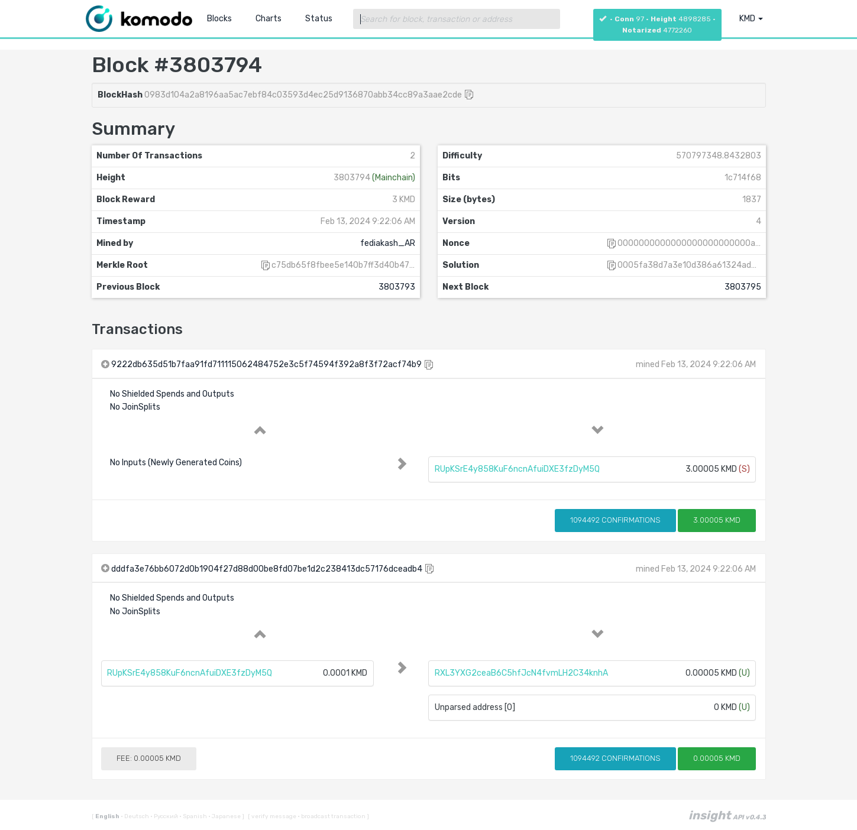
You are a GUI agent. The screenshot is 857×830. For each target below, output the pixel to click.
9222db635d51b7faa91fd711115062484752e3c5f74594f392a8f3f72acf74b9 (266, 364)
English (108, 816)
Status (318, 19)
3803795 (743, 287)
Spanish (193, 816)
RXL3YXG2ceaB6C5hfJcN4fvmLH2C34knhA (521, 673)
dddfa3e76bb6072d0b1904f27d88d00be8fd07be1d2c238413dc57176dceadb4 (266, 569)
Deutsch (135, 816)
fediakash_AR (387, 243)
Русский (164, 816)
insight (727, 815)
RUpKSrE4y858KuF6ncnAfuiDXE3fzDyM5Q (517, 469)
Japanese (225, 816)
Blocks (219, 19)
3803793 (397, 287)
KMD (751, 19)
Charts (269, 19)
